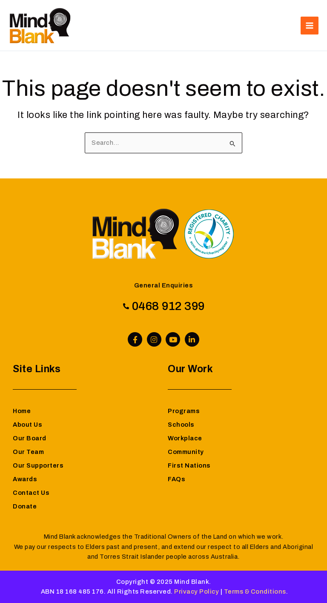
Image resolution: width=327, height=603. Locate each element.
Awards (25, 479)
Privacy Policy (196, 591)
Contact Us (31, 492)
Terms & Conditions (255, 591)
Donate (25, 506)
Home (22, 411)
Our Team (28, 451)
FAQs (176, 479)
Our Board (29, 438)
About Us (27, 424)
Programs (184, 411)
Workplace (185, 438)
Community (186, 451)
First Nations (189, 465)
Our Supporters (38, 465)
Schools (181, 424)
